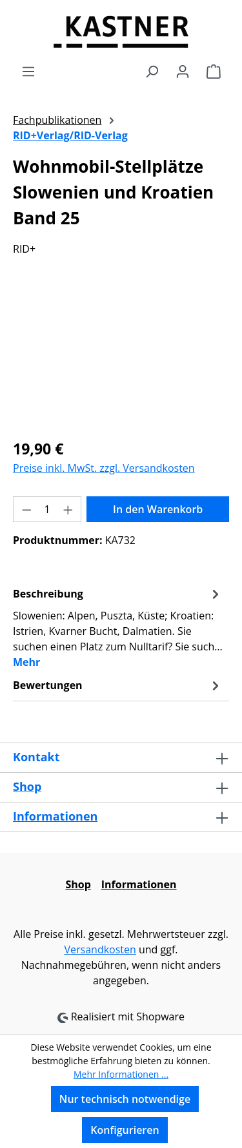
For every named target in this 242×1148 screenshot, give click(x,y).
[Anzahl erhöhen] (68, 509)
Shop (27, 786)
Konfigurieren (124, 1130)
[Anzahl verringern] (26, 509)
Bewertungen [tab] (118, 685)
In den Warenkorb (158, 509)
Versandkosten (100, 949)
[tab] (118, 627)
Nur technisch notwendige (124, 1099)
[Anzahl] (47, 509)
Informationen (55, 816)
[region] (121, 354)
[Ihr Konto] (182, 71)
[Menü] (28, 71)
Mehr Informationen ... (121, 1074)
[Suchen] (151, 71)
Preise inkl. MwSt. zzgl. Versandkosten (104, 468)
